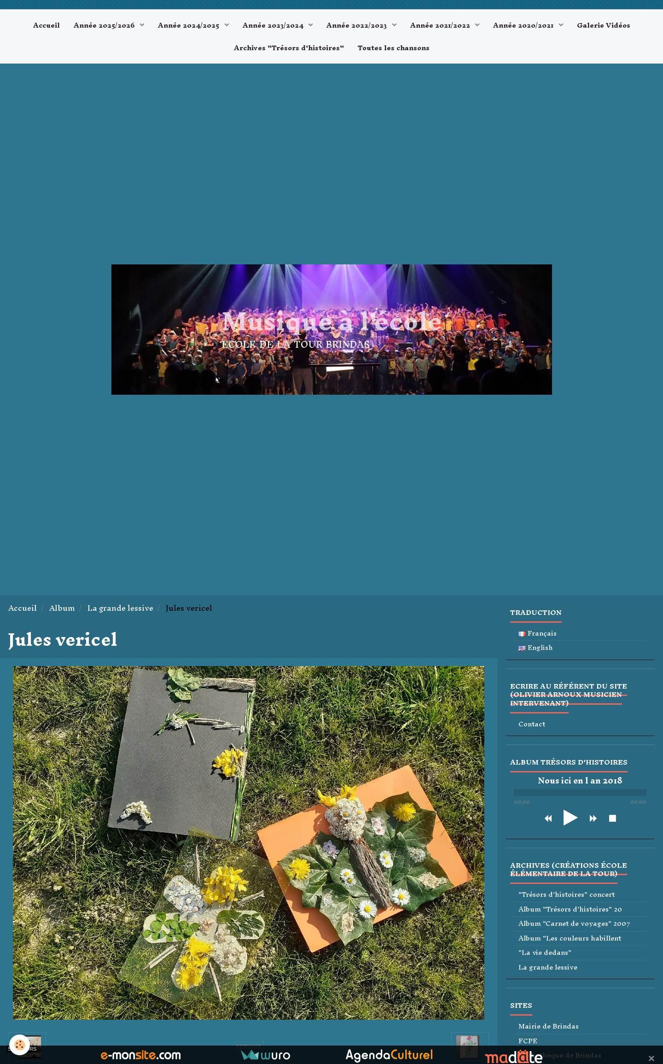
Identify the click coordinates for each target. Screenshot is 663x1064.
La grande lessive (120, 608)
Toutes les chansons (394, 47)
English (535, 648)
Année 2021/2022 (441, 25)
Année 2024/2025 (189, 25)
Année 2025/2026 (105, 25)
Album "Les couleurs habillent (569, 938)
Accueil (46, 25)
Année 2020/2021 (524, 25)
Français (537, 633)
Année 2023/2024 (274, 25)
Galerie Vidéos (603, 25)
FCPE (527, 1041)
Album (62, 608)
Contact (531, 724)
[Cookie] (19, 1045)
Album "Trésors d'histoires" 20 (570, 909)
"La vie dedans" (544, 953)
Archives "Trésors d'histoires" (289, 47)
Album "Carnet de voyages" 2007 (574, 924)
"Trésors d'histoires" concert (566, 895)
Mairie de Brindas (548, 1026)
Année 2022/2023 (357, 25)
